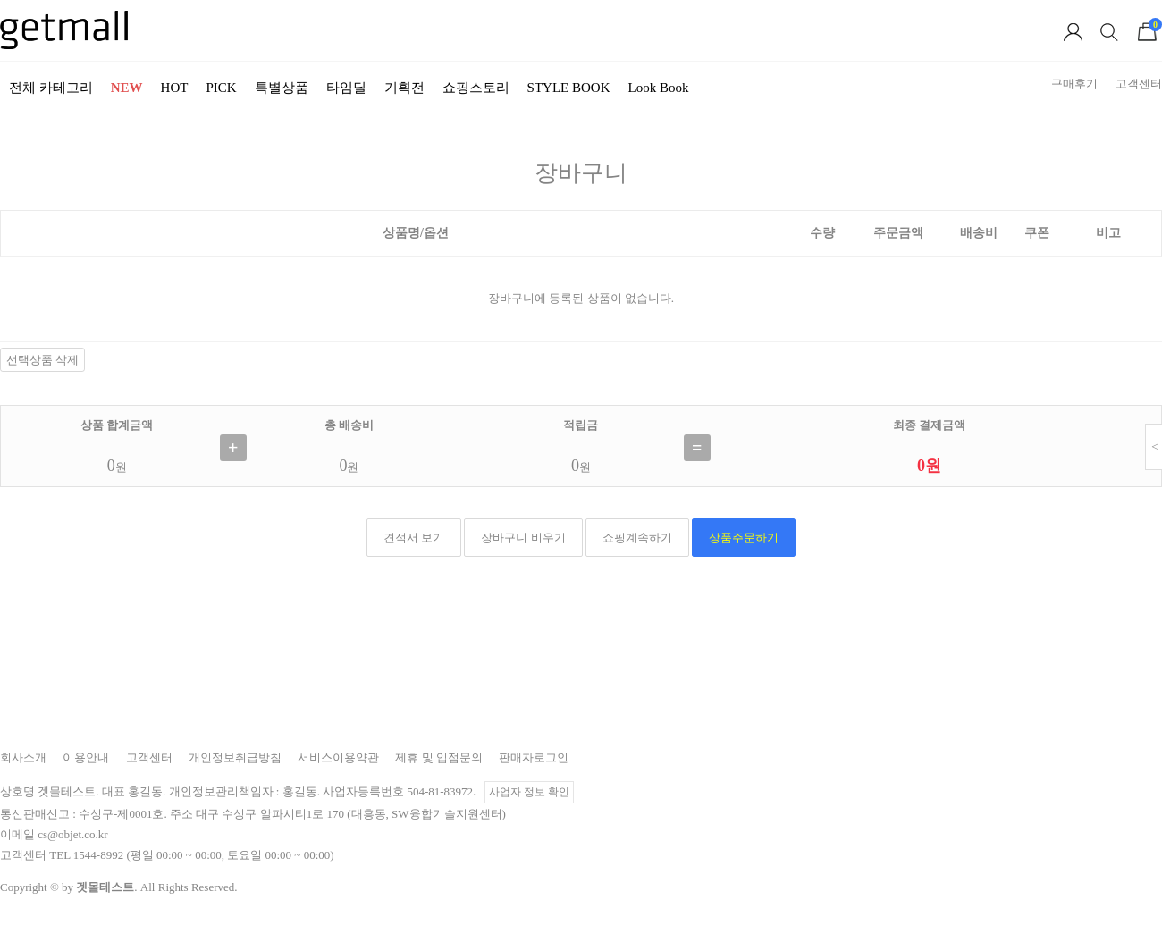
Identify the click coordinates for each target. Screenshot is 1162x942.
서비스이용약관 (338, 757)
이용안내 (86, 757)
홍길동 (299, 791)
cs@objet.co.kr (72, 834)
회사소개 (23, 757)
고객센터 (149, 757)
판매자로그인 (533, 757)
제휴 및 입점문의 (439, 757)
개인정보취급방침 (235, 757)
